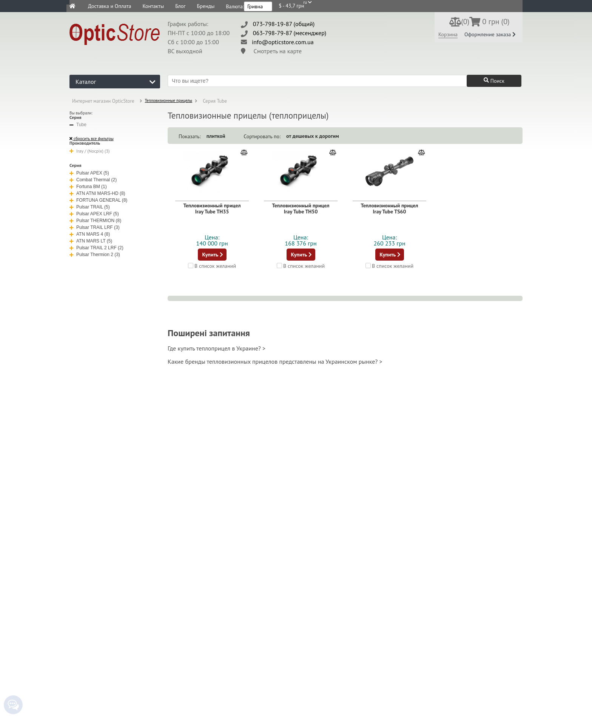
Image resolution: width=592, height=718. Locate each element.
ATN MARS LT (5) (90, 241)
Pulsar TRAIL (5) (89, 207)
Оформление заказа (490, 34)
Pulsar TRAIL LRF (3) (94, 227)
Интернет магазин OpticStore (103, 101)
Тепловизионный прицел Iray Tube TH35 (211, 208)
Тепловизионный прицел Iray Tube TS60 (389, 208)
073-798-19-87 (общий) (284, 24)
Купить (212, 254)
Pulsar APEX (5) (89, 173)
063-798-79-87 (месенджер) (290, 33)
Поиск (494, 80)
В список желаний (212, 265)
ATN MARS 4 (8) (89, 234)
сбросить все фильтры (91, 138)
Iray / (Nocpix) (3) (89, 151)
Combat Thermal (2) (93, 179)
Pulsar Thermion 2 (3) (94, 254)
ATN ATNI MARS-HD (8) (97, 193)
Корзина (448, 34)
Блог (180, 6)
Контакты (153, 6)
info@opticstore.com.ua (283, 42)
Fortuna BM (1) (88, 186)
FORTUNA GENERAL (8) (98, 200)
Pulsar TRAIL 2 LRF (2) (96, 247)
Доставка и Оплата (109, 6)
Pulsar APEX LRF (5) (94, 213)
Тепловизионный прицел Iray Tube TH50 (300, 208)
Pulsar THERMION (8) (95, 220)
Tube (77, 124)
